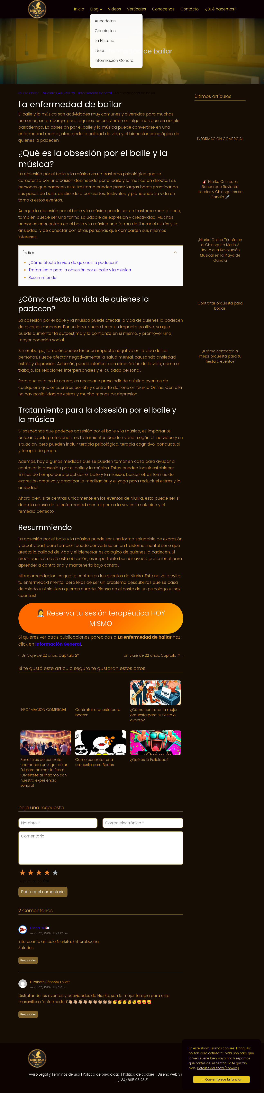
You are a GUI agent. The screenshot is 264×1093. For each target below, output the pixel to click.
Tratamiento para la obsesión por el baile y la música (80, 270)
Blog (94, 9)
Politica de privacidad (101, 1074)
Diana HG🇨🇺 (39, 928)
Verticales (136, 9)
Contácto (189, 9)
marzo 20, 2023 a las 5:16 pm (48, 987)
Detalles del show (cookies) (218, 1068)
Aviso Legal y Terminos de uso (54, 1074)
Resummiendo (43, 277)
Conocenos (163, 9)
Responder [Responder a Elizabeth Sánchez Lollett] (28, 1014)
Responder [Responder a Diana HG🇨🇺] (28, 960)
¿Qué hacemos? (220, 9)
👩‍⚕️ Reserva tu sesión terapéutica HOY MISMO (100, 618)
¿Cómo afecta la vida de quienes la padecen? (73, 262)
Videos (114, 9)
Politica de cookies (139, 1074)
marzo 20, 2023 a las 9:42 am (49, 933)
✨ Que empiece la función (221, 1079)
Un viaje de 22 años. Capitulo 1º (152, 655)
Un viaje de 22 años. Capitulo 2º (50, 655)
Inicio (79, 9)
